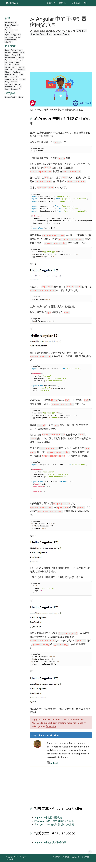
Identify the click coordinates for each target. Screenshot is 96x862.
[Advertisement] (63, 54)
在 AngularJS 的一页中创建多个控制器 (54, 820)
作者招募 (66, 857)
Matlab (7, 67)
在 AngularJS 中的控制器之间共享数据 (54, 824)
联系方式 (85, 857)
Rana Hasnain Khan (43, 30)
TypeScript (16, 72)
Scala (7, 89)
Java (12, 77)
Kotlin (15, 79)
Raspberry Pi (15, 89)
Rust (7, 50)
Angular (8, 74)
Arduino (14, 82)
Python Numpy (10, 35)
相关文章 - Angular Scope (54, 833)
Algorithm (8, 42)
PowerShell (16, 55)
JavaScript (9, 32)
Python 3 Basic (10, 22)
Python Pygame (16, 50)
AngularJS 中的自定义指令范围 (50, 842)
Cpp (6, 69)
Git (19, 35)
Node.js (8, 79)
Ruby (7, 82)
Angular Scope (61, 34)
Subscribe (51, 726)
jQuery (7, 72)
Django (19, 60)
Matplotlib (9, 37)
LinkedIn (53, 762)
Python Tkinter (18, 52)
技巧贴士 (63, 3)
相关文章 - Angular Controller (58, 808)
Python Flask (10, 60)
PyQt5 (17, 37)
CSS (21, 74)
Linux (14, 67)
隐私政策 (75, 857)
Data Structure (10, 40)
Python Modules (11, 30)
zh (86, 3)
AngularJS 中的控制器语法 (48, 817)
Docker (7, 65)
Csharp (22, 79)
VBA (19, 87)
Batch (7, 55)
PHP (6, 77)
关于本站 (56, 857)
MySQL (17, 84)
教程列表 (51, 3)
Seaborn (16, 65)
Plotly (17, 62)
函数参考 (75, 3)
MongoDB (9, 84)
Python (8, 52)
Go (17, 77)
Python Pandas (10, 57)
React (15, 74)
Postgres (8, 87)
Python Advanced (11, 25)
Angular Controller (41, 34)
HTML (12, 69)
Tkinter (8, 27)
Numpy (21, 57)
